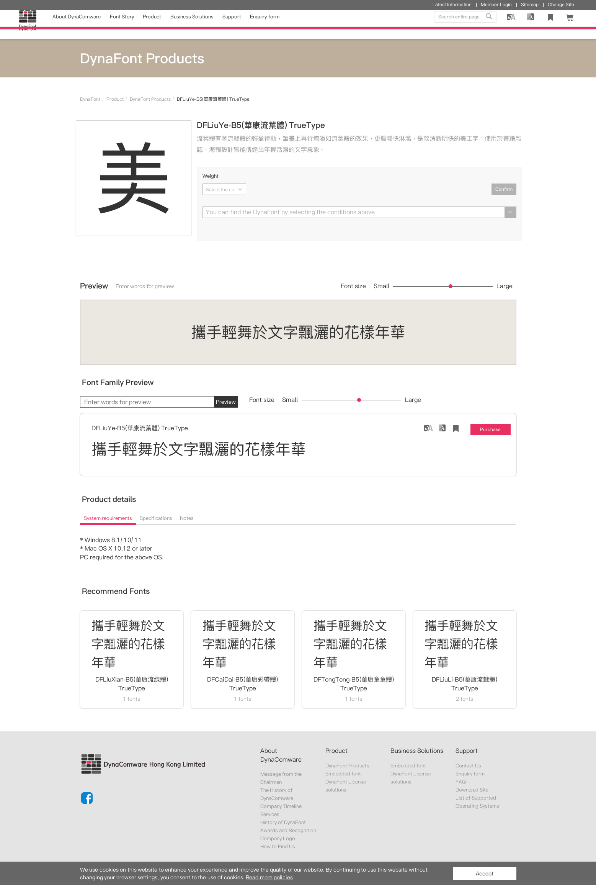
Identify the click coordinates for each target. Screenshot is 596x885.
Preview (226, 402)
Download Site (472, 790)
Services (269, 814)
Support (231, 24)
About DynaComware (76, 24)
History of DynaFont (283, 822)
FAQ (461, 782)
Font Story (122, 24)
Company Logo (277, 838)
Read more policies (269, 877)
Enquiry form (470, 774)
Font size (353, 286)
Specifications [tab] (156, 518)
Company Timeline (281, 806)
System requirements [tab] (108, 518)
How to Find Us (278, 846)
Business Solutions (192, 24)
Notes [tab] (187, 518)
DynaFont (90, 99)
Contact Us (468, 766)
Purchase (490, 429)
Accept (484, 873)
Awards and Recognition (288, 830)
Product (152, 24)
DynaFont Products (150, 99)
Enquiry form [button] (264, 24)
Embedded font (343, 774)
